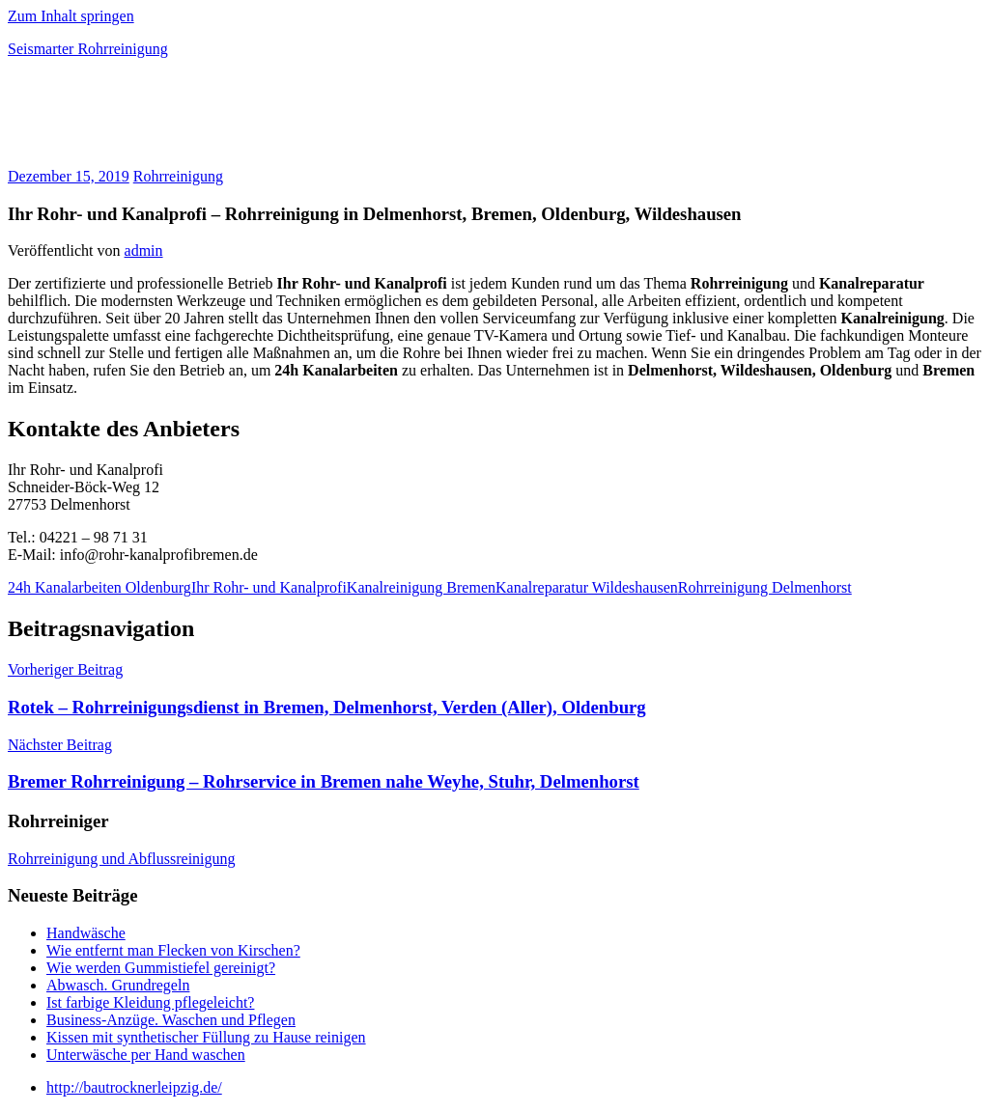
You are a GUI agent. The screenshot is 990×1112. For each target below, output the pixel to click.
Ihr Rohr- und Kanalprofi (269, 587)
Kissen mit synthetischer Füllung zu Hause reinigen (206, 1037)
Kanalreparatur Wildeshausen (586, 587)
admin (144, 250)
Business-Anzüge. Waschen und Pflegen (171, 1020)
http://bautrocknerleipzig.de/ (134, 1087)
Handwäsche (86, 933)
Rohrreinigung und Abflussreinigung (122, 858)
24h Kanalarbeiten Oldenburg (99, 587)
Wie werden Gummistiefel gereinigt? (160, 967)
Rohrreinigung (178, 176)
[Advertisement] (234, 120)
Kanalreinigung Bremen (421, 587)
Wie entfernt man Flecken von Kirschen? (173, 950)
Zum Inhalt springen (71, 16)
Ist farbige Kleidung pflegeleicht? (150, 1002)
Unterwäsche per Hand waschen (145, 1054)
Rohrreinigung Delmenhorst (765, 587)
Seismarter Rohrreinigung (88, 49)
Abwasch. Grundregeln (117, 985)
